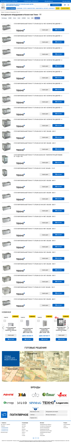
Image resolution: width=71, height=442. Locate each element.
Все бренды (4, 18)
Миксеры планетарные (51, 414)
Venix (28, 18)
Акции (57, 8)
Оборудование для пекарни (52, 411)
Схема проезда (4, 432)
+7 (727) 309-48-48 (27, 1)
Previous (3, 328)
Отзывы (23, 435)
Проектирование (66, 424)
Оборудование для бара (44, 429)
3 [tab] (36, 344)
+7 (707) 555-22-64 (4, 430)
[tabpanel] (10, 328)
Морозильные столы (34, 411)
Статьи (23, 433)
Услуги (25, 8)
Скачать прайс (65, 8)
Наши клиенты (39, 8)
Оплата (23, 427)
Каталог (42, 422)
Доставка (24, 426)
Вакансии (23, 429)
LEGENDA (24, 18)
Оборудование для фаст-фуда (46, 430)
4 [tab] (38, 344)
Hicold (19, 18)
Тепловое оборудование (44, 427)
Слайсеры (32, 414)
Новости (23, 432)
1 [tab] (32, 344)
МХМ (32, 18)
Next (67, 328)
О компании (19, 8)
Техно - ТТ (37, 18)
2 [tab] (34, 344)
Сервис (64, 426)
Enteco (14, 18)
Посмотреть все (35, 407)
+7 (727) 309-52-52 (34, 1)
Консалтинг (65, 427)
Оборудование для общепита (45, 424)
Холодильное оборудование (45, 426)
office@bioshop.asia (49, 1)
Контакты (46, 8)
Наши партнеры (31, 8)
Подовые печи (33, 417)
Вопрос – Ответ (25, 430)
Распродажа (42, 435)
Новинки (6, 312)
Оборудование (11, 8)
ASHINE (9, 18)
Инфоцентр (52, 8)
